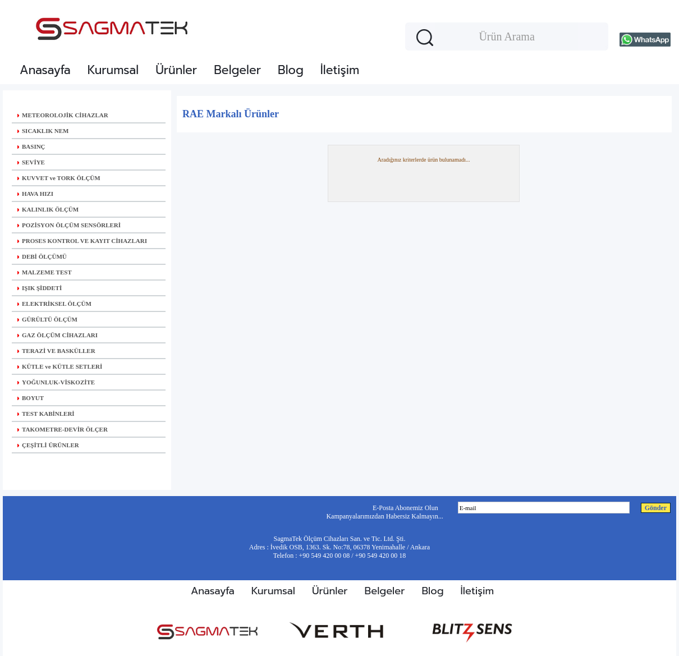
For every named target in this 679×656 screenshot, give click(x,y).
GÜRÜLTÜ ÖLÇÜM (47, 319)
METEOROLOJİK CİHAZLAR (62, 115)
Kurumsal (113, 70)
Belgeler (237, 70)
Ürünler (176, 70)
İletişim (339, 70)
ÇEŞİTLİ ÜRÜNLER (48, 445)
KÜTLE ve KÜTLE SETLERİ (59, 366)
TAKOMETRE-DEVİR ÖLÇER (62, 429)
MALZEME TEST (44, 272)
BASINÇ (31, 146)
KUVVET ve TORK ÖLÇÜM (58, 178)
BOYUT (30, 397)
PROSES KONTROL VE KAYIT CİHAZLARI (82, 240)
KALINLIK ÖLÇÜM (48, 209)
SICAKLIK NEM (42, 130)
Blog (291, 70)
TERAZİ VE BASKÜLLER (56, 350)
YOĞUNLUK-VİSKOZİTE (56, 382)
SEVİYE (31, 162)
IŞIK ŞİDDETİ (39, 288)
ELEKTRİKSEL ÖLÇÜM (54, 303)
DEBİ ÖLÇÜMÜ (42, 256)
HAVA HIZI (35, 193)
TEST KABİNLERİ (46, 413)
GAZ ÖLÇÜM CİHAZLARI (57, 335)
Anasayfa (45, 70)
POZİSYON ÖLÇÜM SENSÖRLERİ (69, 225)
